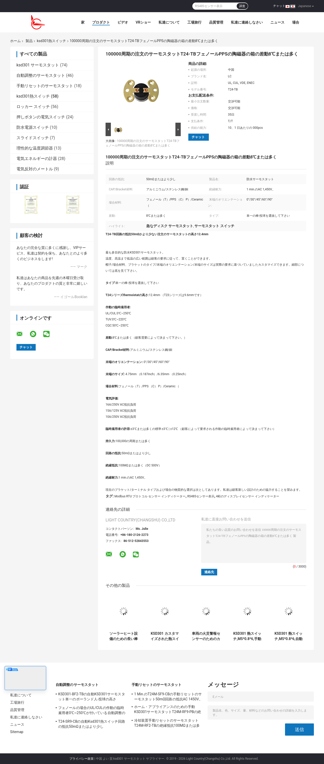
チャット (279, 6)
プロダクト (101, 22)
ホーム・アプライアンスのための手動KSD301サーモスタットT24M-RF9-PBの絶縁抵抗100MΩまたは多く (167, 710)
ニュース (277, 22)
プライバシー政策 (81, 758)
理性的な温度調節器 (34, 148)
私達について (169, 22)
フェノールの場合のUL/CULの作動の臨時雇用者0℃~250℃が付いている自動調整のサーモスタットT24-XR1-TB (91, 711)
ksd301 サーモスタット (37, 65)
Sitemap (16, 732)
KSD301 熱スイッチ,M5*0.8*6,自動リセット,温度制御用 (288, 636)
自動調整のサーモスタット (40, 75)
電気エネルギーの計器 (36, 158)
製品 (29, 41)
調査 (242, 6)
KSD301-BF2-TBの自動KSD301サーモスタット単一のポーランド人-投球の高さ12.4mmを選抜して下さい (91, 697)
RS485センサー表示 (200, 496)
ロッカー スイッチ (33, 106)
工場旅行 (194, 22)
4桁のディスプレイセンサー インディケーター (247, 496)
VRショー (143, 22)
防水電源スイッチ (32, 127)
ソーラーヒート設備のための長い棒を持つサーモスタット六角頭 (123, 636)
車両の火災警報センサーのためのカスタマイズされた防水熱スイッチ (206, 636)
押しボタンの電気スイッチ (40, 117)
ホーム (15, 41)
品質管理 (216, 22)
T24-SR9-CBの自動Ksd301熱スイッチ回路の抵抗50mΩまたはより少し (91, 724)
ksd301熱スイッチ (51, 41)
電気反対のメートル (34, 169)
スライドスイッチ (32, 137)
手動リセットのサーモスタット (44, 85)
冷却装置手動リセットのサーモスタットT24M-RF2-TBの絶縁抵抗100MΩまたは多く (167, 723)
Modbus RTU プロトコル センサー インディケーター (150, 496)
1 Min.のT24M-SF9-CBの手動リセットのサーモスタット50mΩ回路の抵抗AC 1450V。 (168, 696)
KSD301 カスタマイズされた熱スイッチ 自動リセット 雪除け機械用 (164, 636)
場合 (295, 22)
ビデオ (122, 22)
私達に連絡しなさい (247, 22)
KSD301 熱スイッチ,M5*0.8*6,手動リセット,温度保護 (247, 636)
